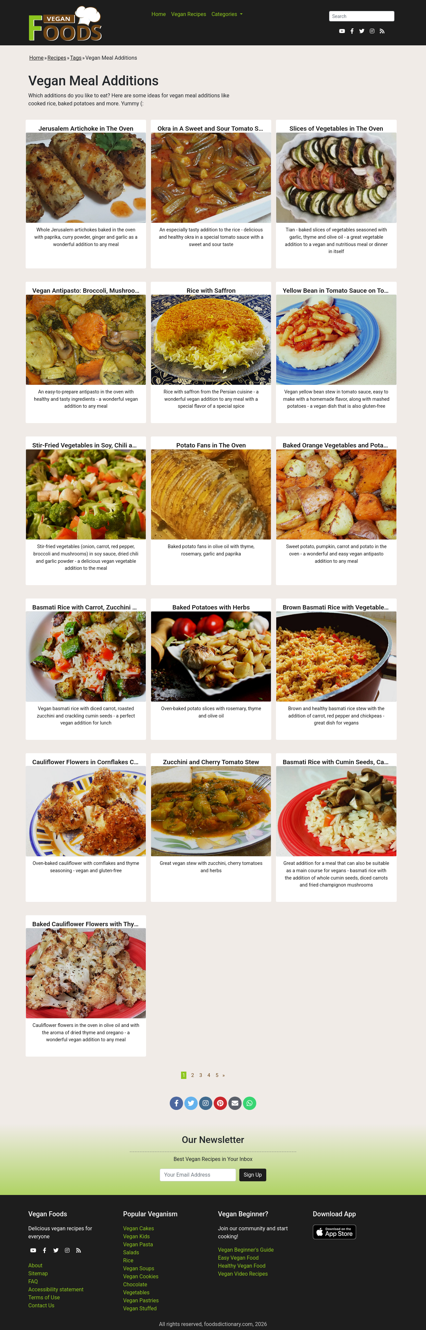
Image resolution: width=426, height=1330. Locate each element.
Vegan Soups (138, 1268)
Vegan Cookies (140, 1276)
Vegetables (136, 1292)
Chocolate (135, 1284)
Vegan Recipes (188, 14)
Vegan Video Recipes (243, 1274)
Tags (76, 58)
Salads (131, 1252)
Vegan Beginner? (243, 1214)
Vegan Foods (47, 1214)
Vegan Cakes (138, 1228)
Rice (128, 1260)
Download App (334, 1214)
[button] (176, 1103)
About (35, 1265)
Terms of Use (44, 1297)
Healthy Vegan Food (242, 1266)
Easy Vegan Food (238, 1258)
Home (158, 14)
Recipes (57, 58)
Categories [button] (224, 14)
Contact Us (41, 1305)
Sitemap (38, 1273)
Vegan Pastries (141, 1300)
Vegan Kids (136, 1236)
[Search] (361, 16)
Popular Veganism (150, 1214)
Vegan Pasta (138, 1244)
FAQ (33, 1281)
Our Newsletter (213, 1139)
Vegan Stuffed (140, 1308)
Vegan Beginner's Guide (246, 1250)
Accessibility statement (56, 1289)
